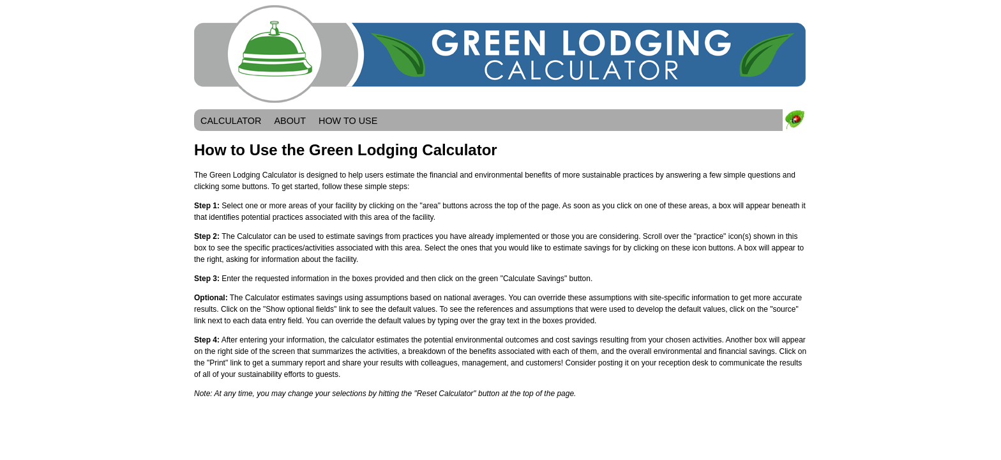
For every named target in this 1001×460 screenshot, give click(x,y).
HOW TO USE (348, 121)
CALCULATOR (230, 121)
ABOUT (290, 121)
